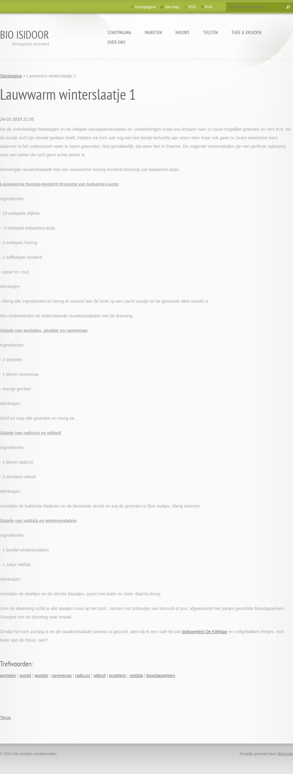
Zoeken (287, 7)
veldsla (136, 675)
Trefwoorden (16, 664)
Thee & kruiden (246, 32)
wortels (41, 675)
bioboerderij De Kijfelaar (204, 631)
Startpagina (119, 32)
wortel (25, 675)
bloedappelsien (160, 675)
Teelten (210, 32)
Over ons (116, 42)
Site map (172, 7)
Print (208, 7)
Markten (153, 32)
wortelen (8, 675)
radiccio (82, 675)
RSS (192, 7)
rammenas (62, 675)
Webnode (285, 754)
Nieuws (182, 32)
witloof (99, 675)
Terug (5, 717)
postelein (117, 675)
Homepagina (145, 7)
